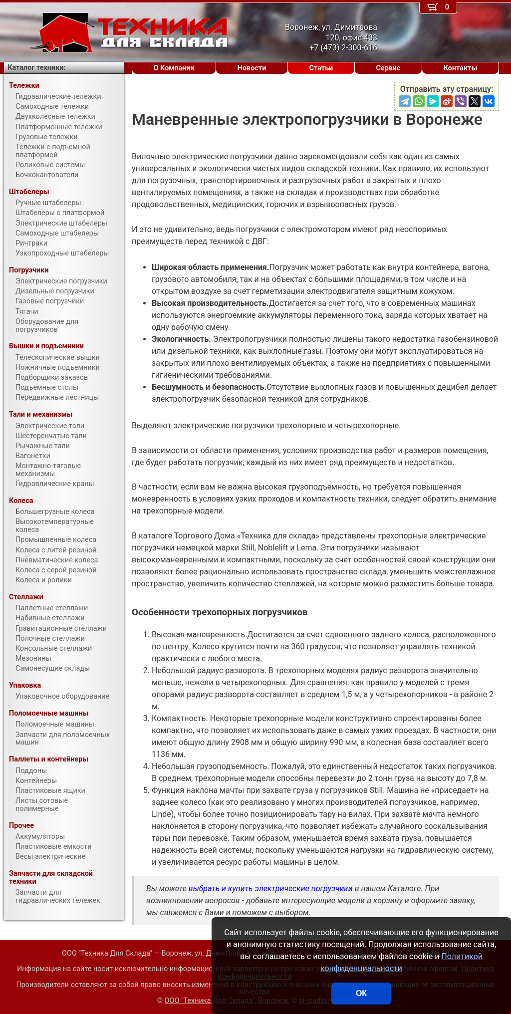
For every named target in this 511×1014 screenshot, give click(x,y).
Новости (252, 68)
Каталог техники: (36, 67)
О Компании (174, 68)
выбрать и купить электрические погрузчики (271, 888)
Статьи (321, 68)
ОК (361, 993)
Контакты (461, 68)
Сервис (388, 68)
